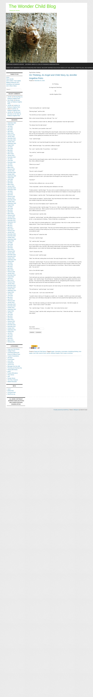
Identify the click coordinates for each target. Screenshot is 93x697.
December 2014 (11, 275)
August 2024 (10, 124)
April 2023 (10, 152)
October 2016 (10, 237)
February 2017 (11, 230)
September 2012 (11, 309)
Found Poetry (10, 359)
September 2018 (11, 203)
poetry (9, 371)
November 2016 (11, 235)
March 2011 (10, 340)
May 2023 (9, 150)
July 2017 (9, 223)
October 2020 (10, 174)
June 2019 (10, 193)
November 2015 (11, 256)
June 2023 (10, 148)
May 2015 (9, 266)
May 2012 (9, 316)
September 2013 (11, 290)
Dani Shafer (10, 100)
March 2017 (10, 229)
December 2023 (11, 138)
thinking (53, 353)
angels (52, 351)
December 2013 (11, 285)
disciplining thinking (73, 351)
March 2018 (10, 213)
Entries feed (10, 390)
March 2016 (10, 249)
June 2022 (10, 160)
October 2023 (10, 141)
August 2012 (10, 311)
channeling (58, 351)
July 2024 (9, 126)
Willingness (76, 409)
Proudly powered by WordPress (61, 409)
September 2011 (11, 329)
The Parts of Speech (12, 380)
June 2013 (10, 295)
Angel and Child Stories (40, 351)
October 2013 (10, 288)
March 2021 (10, 167)
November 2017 (11, 220)
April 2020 (10, 182)
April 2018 (10, 211)
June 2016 (10, 244)
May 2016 (9, 246)
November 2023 (11, 140)
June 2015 (10, 264)
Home (7, 77)
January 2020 (10, 186)
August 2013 (10, 292)
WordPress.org (11, 394)
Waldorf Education (12, 381)
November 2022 (11, 157)
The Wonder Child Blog (32, 6)
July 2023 (9, 146)
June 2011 (10, 335)
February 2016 (11, 251)
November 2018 (11, 199)
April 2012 (10, 317)
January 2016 (10, 252)
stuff (8, 376)
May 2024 (9, 129)
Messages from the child (13, 366)
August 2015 (10, 261)
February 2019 (11, 196)
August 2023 (10, 145)
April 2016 (10, 247)
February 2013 (11, 300)
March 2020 (10, 184)
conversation (64, 351)
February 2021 (11, 169)
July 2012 (9, 312)
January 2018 (10, 217)
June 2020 (10, 179)
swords (48, 353)
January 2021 (10, 170)
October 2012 (10, 307)
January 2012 (10, 323)
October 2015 (10, 258)
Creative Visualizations (13, 356)
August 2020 (10, 177)
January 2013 (10, 302)
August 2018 (10, 205)
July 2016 (9, 242)
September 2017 (11, 222)
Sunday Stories (11, 378)
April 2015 (10, 268)
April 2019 (10, 194)
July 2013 (9, 294)
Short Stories (10, 374)
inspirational (10, 362)
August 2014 (10, 276)
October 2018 (10, 201)
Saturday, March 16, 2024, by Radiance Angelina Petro (42, 64)
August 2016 (10, 241)
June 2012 (10, 314)
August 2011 (10, 331)
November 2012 (11, 306)
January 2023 (10, 155)
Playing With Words (12, 369)
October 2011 (10, 328)
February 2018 (11, 215)
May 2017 (9, 225)
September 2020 (11, 176)
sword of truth (42, 353)
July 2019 (9, 191)
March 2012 (10, 319)
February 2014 (11, 282)
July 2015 (9, 263)
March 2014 (10, 280)
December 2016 (11, 234)
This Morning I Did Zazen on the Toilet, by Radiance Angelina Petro (14, 114)
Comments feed (11, 392)
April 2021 (10, 165)
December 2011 (11, 324)
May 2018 (9, 210)
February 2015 (11, 271)
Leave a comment (68, 353)
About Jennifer (10, 79)
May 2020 (9, 181)
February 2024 (11, 135)
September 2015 (11, 259)
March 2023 (10, 153)
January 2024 (10, 136)
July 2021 (9, 164)
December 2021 (11, 162)
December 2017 (11, 218)
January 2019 (10, 198)
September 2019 (11, 189)
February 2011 (11, 341)
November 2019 (11, 188)
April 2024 (10, 131)
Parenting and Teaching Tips (14, 368)
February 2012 (11, 321)
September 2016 (11, 239)
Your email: (32, 326)
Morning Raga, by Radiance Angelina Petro (14, 102)
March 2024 (10, 133)
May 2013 (9, 297)
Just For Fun (10, 364)
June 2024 (10, 128)
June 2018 (10, 208)
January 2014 (10, 283)
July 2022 (9, 158)
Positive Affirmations (12, 373)
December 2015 (11, 254)
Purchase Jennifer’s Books (15, 64)
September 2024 (11, 123)
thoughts (57, 353)
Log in (9, 389)
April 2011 (10, 338)
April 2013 (10, 299)
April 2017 (10, 227)
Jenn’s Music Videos (11, 85)
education (9, 357)
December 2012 (11, 304)
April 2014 (10, 278)
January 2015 (10, 273)
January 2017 (10, 232)
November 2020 (11, 172)
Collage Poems (11, 350)
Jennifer (9, 96)
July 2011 (9, 333)
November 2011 (11, 326)
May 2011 (9, 336)
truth (61, 353)
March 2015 (10, 270)
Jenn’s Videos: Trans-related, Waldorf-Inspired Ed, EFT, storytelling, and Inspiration (13, 82)
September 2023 (11, 143)
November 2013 (11, 287)
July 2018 (9, 206)
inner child (35, 353)
